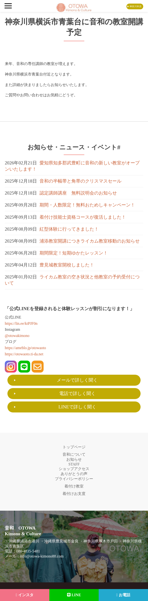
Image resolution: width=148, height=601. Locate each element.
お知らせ (74, 459)
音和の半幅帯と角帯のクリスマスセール (80, 181)
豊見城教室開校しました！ (67, 264)
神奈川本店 (136, 6)
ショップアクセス (74, 469)
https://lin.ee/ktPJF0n (21, 323)
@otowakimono (17, 336)
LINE (74, 595)
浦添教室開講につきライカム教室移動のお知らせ (90, 241)
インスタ (25, 595)
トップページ (74, 447)
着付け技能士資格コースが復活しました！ (83, 217)
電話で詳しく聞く (77, 393)
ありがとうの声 (74, 474)
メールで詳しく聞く (77, 380)
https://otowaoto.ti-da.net (24, 354)
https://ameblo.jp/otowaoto (25, 348)
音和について (74, 454)
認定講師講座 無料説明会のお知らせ (78, 192)
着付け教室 (74, 486)
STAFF (74, 464)
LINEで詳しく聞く (77, 406)
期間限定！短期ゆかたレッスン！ (74, 252)
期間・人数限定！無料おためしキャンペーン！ (87, 204)
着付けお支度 (74, 494)
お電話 (123, 595)
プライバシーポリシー (74, 479)
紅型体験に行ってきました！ (69, 229)
